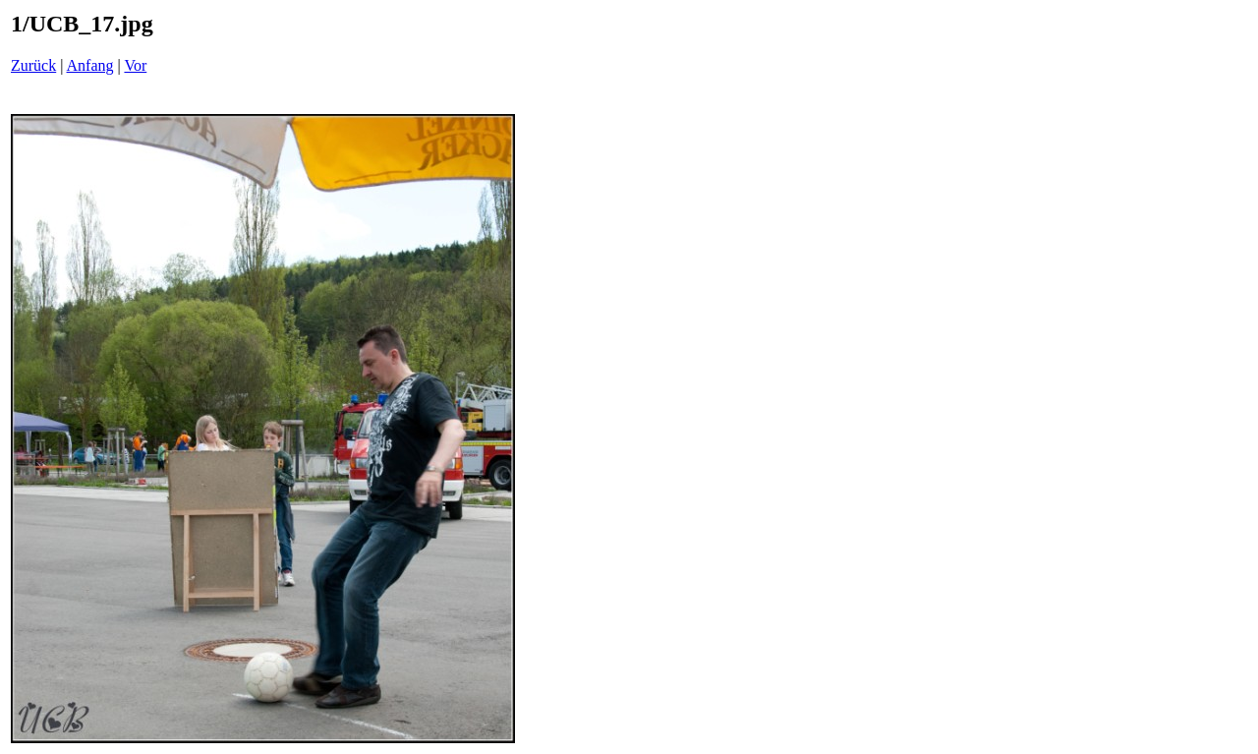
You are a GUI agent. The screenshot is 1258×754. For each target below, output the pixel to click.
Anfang (90, 65)
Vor (135, 65)
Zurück (33, 65)
